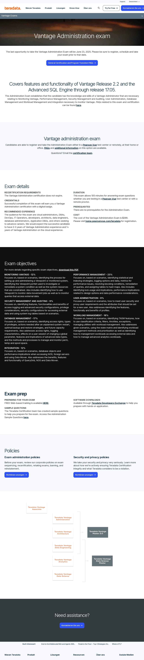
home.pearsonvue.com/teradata (103, 221)
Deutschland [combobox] (133, 1)
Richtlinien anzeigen (15, 483)
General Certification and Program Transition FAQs (70, 63)
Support (122, 1)
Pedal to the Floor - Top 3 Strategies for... (93, 652)
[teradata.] (12, 8)
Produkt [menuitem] (48, 8)
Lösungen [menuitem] (60, 8)
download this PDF (70, 273)
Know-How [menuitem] (74, 8)
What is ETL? (116, 652)
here (98, 105)
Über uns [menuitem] (88, 8)
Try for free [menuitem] (110, 8)
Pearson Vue (95, 145)
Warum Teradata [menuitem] (33, 8)
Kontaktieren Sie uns (71, 634)
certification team (83, 153)
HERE (47, 411)
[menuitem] (99, 8)
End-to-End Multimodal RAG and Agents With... (58, 652)
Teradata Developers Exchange (110, 411)
